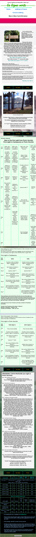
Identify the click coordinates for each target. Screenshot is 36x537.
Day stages (18, 87)
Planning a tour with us (27, 80)
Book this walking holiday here (18, 496)
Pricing (27, 87)
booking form (23, 514)
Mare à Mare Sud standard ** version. (18, 57)
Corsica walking (18, 12)
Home (8, 9)
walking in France (21, 9)
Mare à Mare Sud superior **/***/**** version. (18, 60)
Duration (8, 87)
